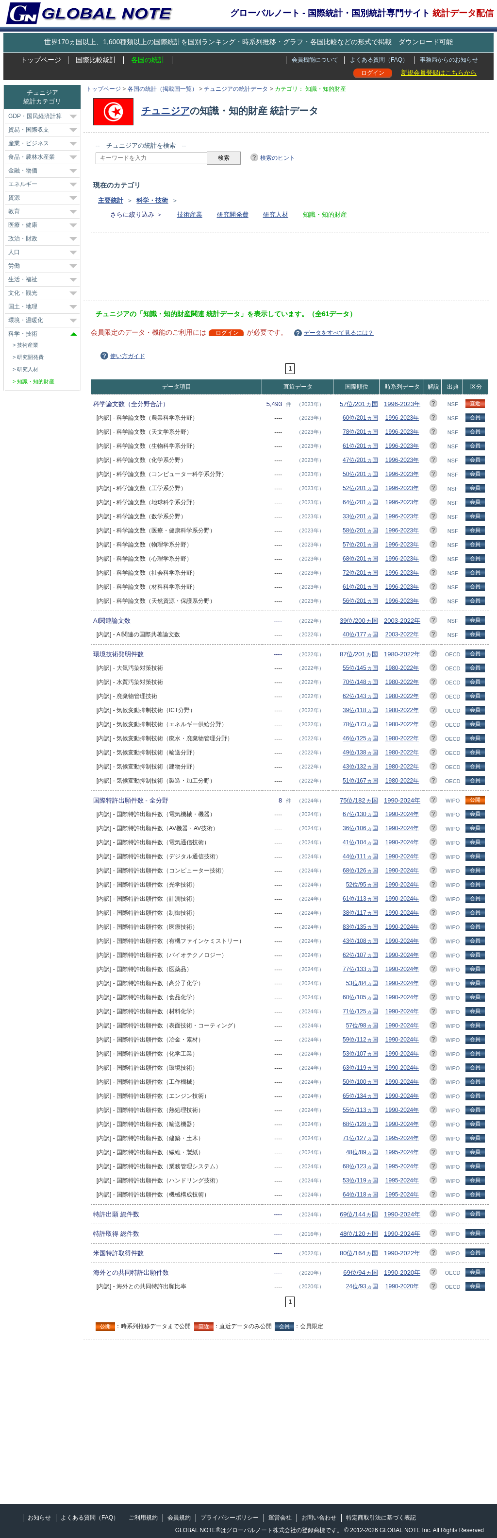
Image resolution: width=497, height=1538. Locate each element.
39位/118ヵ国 (360, 710)
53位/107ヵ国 (360, 1053)
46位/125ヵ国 (360, 738)
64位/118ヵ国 (360, 1194)
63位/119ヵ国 (360, 1067)
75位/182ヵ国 (359, 800)
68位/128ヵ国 (360, 1124)
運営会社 (280, 1517)
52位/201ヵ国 (360, 488)
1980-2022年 (402, 654)
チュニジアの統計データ (236, 88)
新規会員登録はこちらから (439, 72)
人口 (14, 252)
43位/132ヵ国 (360, 766)
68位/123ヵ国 (360, 1166)
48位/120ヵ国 (359, 1233)
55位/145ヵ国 (360, 668)
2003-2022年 (402, 620)
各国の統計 (148, 60)
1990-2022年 (402, 1253)
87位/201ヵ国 (359, 654)
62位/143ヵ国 (360, 696)
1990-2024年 (402, 800)
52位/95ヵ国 (362, 884)
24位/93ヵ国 (362, 1286)
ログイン (372, 72)
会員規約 (179, 1517)
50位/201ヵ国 (360, 474)
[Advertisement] (272, 270)
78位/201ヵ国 (360, 431)
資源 (14, 197)
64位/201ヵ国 (360, 502)
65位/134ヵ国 (360, 1096)
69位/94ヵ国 (360, 1272)
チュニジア (165, 110)
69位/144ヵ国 (359, 1214)
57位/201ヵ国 (359, 404)
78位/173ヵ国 (360, 724)
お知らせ (39, 1517)
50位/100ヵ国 (360, 1081)
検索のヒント (277, 157)
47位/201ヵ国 (360, 460)
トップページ (40, 60)
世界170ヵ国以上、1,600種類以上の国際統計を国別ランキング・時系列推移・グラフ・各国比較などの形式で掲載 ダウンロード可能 (248, 42)
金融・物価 (22, 170)
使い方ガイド (127, 356)
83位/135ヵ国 (360, 926)
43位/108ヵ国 (360, 941)
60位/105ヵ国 (360, 997)
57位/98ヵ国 (362, 1025)
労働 (14, 265)
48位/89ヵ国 (362, 1152)
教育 (14, 211)
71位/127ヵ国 (360, 1138)
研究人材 (275, 214)
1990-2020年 (402, 1272)
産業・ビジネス (28, 143)
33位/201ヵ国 (360, 516)
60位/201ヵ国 (360, 417)
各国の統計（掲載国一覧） (163, 88)
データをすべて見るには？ (339, 332)
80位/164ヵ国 (359, 1253)
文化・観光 (22, 293)
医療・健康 (22, 225)
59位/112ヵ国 (360, 1039)
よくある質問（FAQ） (379, 59)
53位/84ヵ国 (362, 983)
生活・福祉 (22, 279)
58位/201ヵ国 (360, 530)
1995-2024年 (402, 1138)
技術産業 (189, 214)
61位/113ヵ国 (360, 898)
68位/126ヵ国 (360, 870)
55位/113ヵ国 (360, 1110)
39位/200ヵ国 (359, 620)
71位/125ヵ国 (360, 1011)
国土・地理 (22, 306)
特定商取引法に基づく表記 (381, 1517)
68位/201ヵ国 (360, 558)
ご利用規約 (143, 1517)
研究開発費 (232, 214)
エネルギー (22, 184)
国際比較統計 (96, 60)
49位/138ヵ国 (360, 752)
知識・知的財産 (35, 381)
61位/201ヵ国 (360, 446)
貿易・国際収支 (28, 129)
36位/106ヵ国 (360, 828)
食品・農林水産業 (31, 157)
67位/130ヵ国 (360, 814)
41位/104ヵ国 (360, 842)
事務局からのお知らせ (449, 59)
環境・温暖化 (25, 320)
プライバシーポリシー (229, 1517)
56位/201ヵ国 (360, 601)
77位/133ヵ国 (360, 969)
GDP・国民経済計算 (35, 116)
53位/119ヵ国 (360, 1180)
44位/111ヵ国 (360, 856)
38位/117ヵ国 (360, 912)
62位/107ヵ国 (360, 955)
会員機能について (315, 59)
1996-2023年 (402, 404)
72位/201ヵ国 (360, 572)
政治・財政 (22, 238)
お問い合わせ (318, 1517)
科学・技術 (152, 200)
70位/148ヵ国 (360, 682)
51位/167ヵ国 (360, 780)
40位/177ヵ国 (360, 634)
